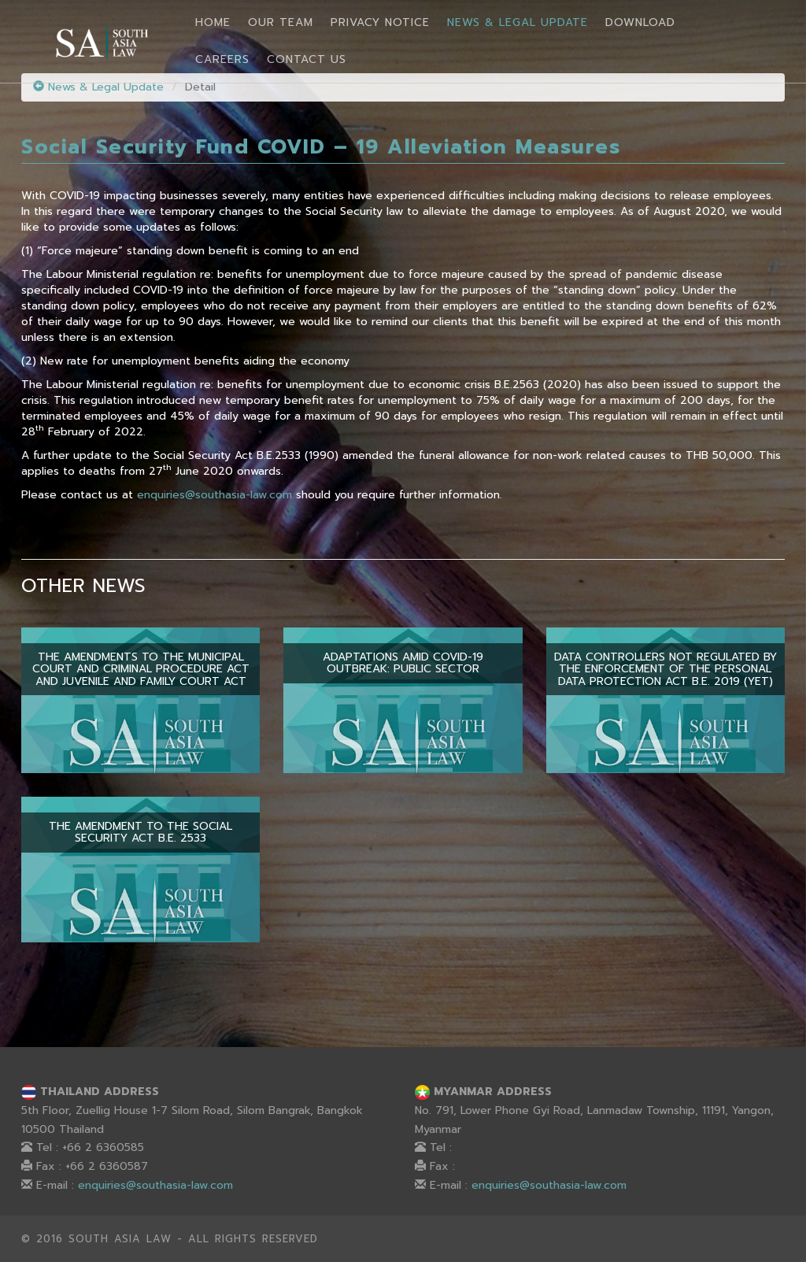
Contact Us (306, 59)
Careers (222, 59)
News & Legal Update (517, 22)
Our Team (280, 22)
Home (213, 22)
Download (640, 22)
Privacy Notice (380, 22)
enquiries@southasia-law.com (214, 495)
